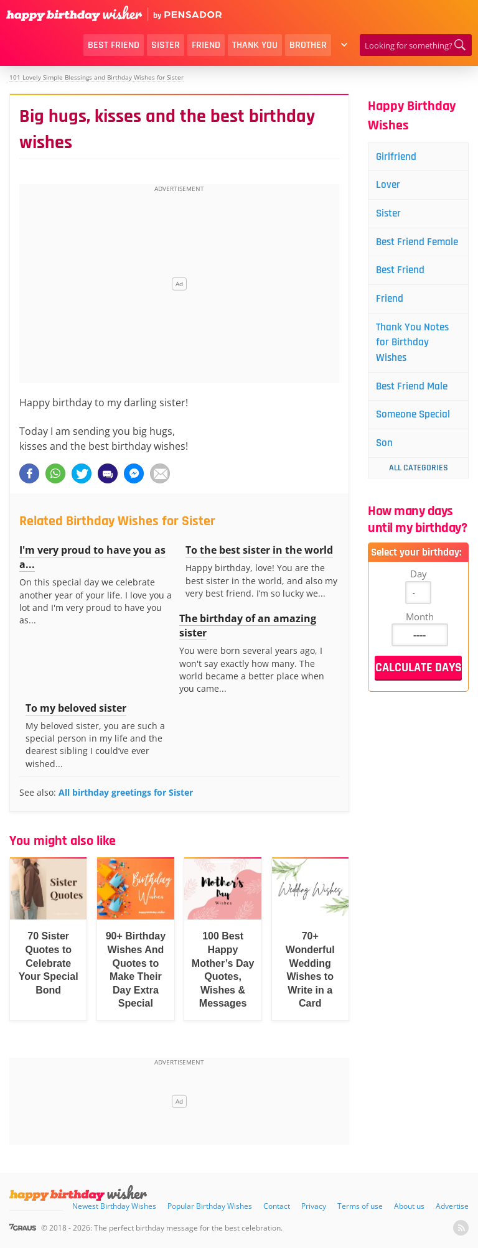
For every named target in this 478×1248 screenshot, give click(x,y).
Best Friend (113, 45)
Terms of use (360, 1206)
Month (420, 641)
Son (386, 468)
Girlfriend (398, 157)
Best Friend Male (415, 410)
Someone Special (417, 439)
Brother (308, 45)
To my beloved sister (76, 708)
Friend (206, 45)
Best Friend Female (403, 252)
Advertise (452, 1206)
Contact (276, 1206)
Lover (390, 186)
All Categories (418, 492)
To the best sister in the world (259, 550)
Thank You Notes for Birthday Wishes (415, 364)
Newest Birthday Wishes (114, 1206)
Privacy (313, 1206)
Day (418, 598)
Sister (165, 45)
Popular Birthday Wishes (209, 1206)
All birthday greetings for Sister (126, 792)
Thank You (255, 45)
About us (409, 1206)
